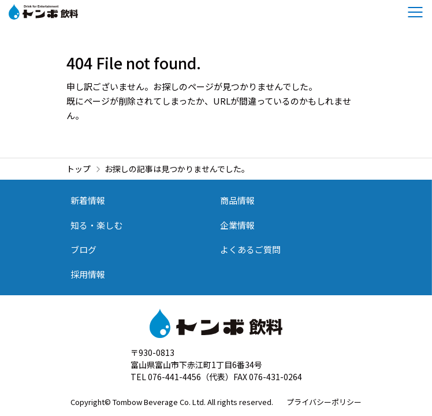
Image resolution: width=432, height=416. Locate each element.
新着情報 (87, 200)
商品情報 (237, 200)
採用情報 (87, 274)
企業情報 (237, 225)
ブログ (83, 249)
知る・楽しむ (96, 225)
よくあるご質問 (250, 249)
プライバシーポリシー (324, 401)
